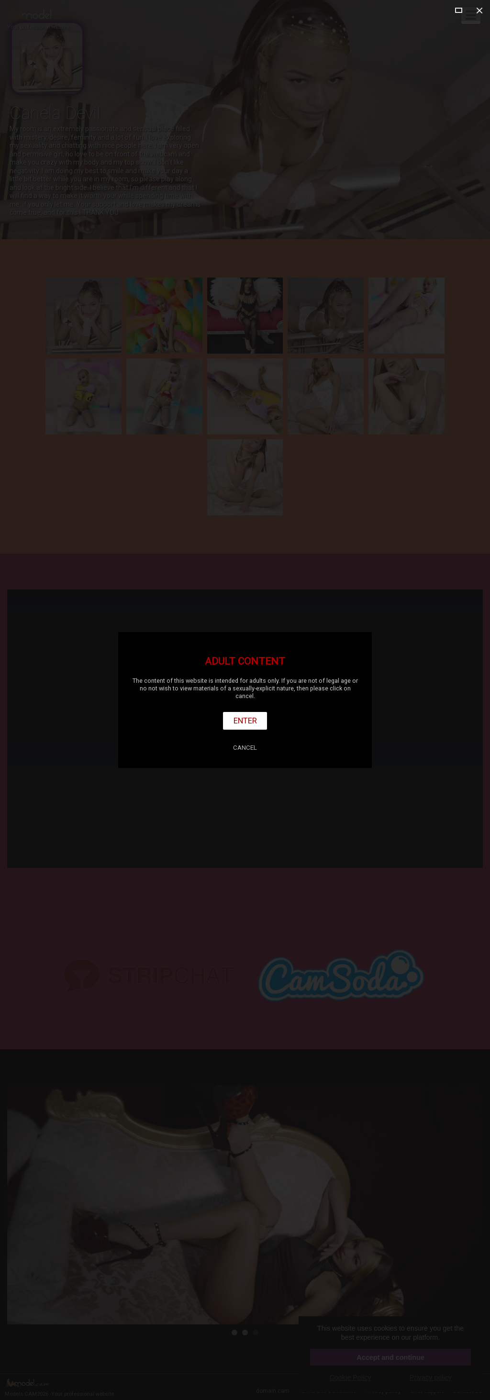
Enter (245, 720)
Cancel (245, 747)
